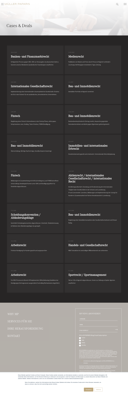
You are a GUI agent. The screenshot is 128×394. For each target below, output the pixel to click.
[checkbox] (98, 341)
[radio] (98, 338)
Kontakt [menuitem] (13, 336)
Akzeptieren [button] (89, 389)
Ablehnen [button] (98, 389)
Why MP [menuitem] (13, 314)
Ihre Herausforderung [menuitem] (25, 328)
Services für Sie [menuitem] (19, 321)
